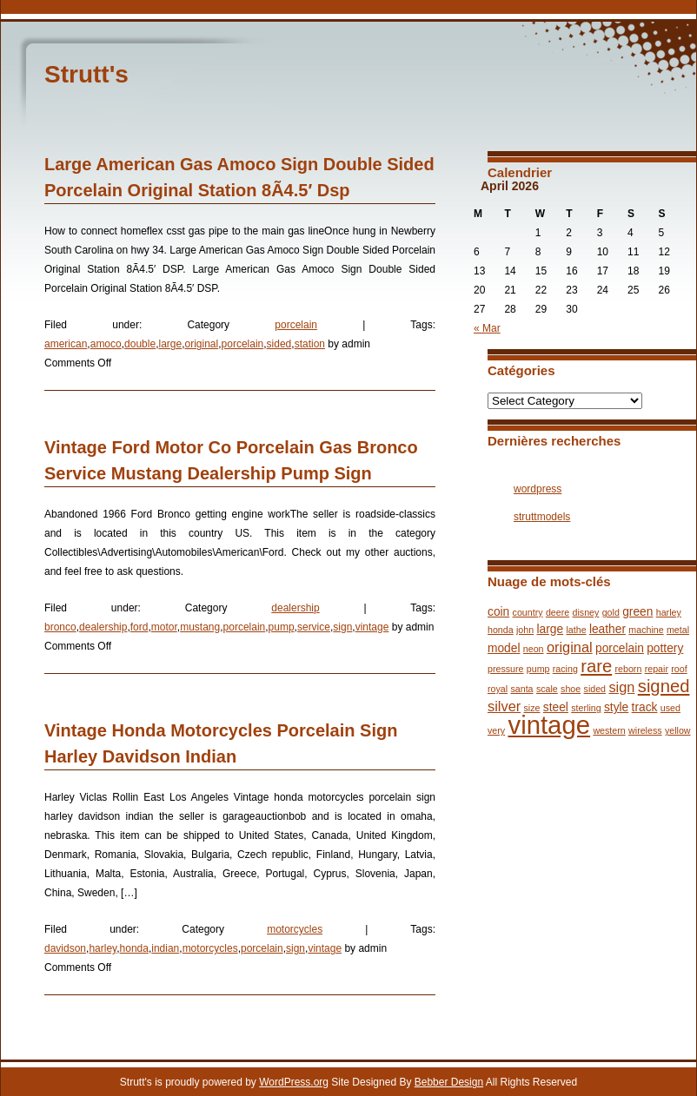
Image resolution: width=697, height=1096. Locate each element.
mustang (200, 627)
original (202, 344)
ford (139, 627)
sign (342, 627)
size (532, 708)
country (528, 612)
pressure (505, 669)
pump (282, 627)
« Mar (487, 328)
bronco (60, 627)
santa (521, 688)
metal (678, 629)
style (616, 707)
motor (164, 627)
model (504, 648)
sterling (586, 708)
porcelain (296, 325)
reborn (628, 669)
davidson (65, 948)
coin (498, 611)
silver (504, 706)
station (310, 344)
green (637, 611)
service (313, 627)
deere (557, 612)
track (645, 707)
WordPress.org (294, 1082)
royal (498, 688)
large (170, 344)
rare (596, 666)
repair (656, 669)
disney (586, 612)
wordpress (537, 489)
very (496, 730)
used (670, 708)
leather (607, 629)
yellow (678, 730)
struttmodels (542, 517)
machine (645, 629)
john (525, 629)
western (609, 730)
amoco (106, 344)
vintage (372, 627)
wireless (645, 730)
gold (611, 612)
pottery (665, 648)
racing (565, 669)
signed (664, 686)
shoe (571, 688)
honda (134, 948)
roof (679, 669)
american (65, 344)
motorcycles (294, 929)
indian (165, 948)
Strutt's (86, 74)
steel (555, 707)
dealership (295, 608)
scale (547, 688)
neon (533, 649)
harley (102, 948)
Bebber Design (449, 1082)
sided (279, 344)
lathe (576, 629)
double (140, 344)
